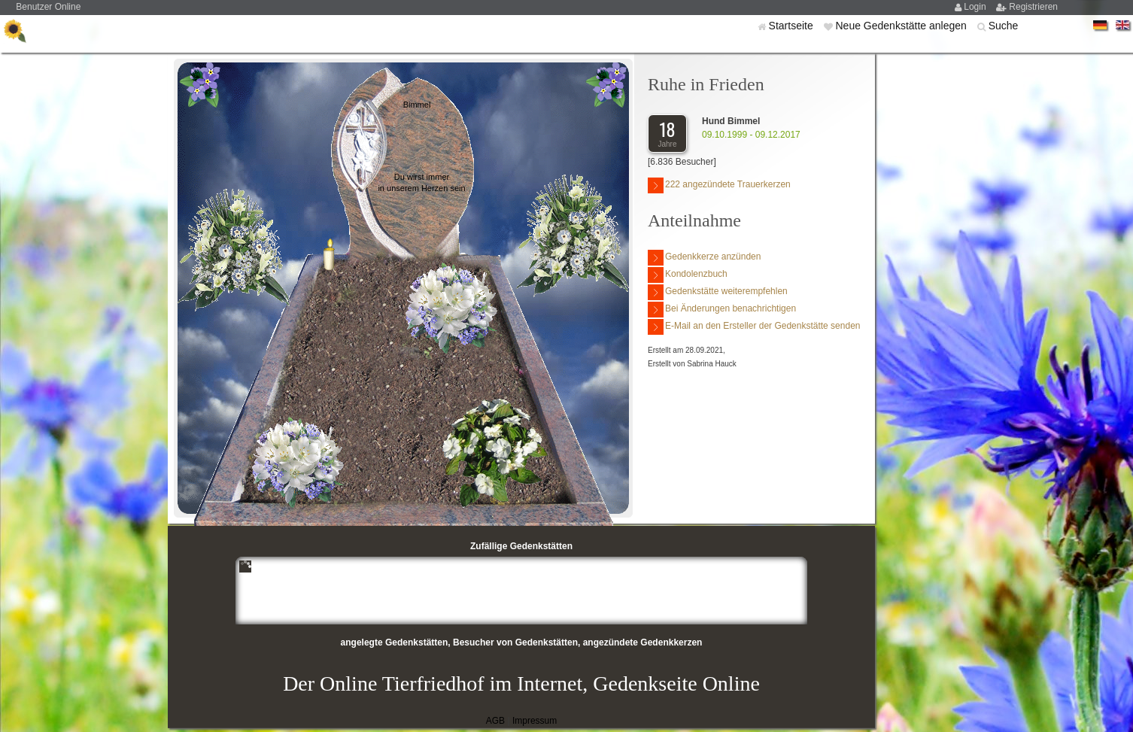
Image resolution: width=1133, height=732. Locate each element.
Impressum (534, 720)
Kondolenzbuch (687, 275)
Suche (1004, 26)
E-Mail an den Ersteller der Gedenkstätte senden (754, 327)
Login (976, 7)
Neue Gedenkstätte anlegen (902, 26)
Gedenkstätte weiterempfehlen (718, 292)
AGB (495, 720)
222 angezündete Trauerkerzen (719, 185)
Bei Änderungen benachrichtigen (722, 309)
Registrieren (1033, 7)
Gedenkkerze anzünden (704, 258)
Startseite (792, 26)
